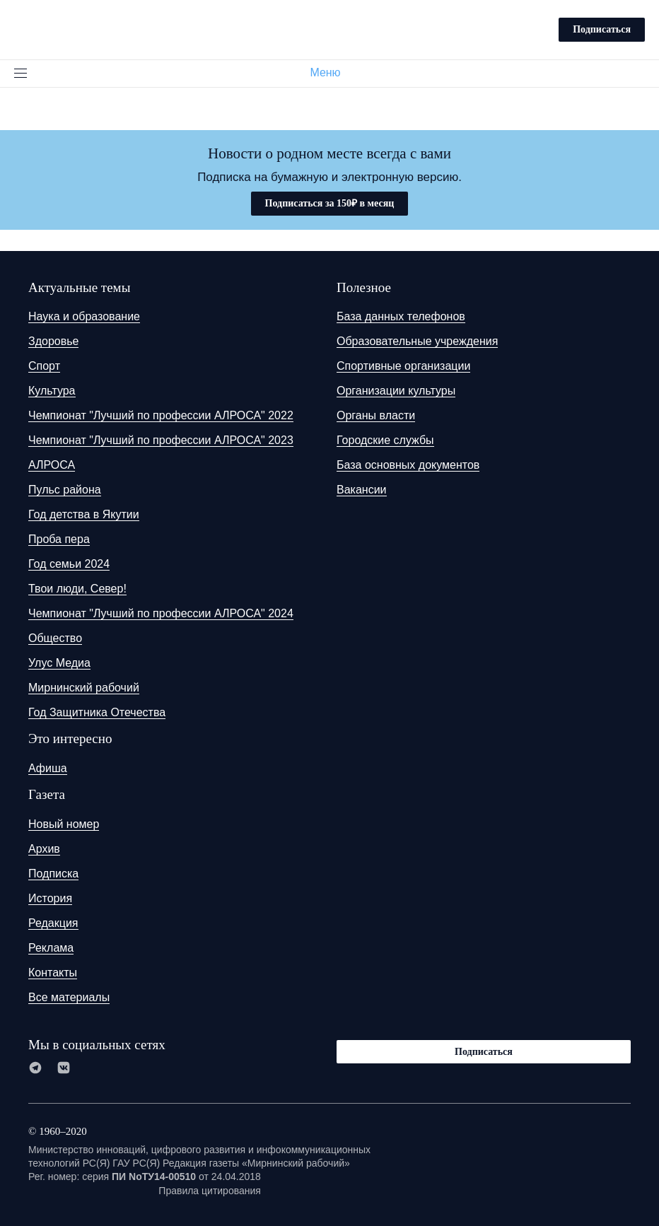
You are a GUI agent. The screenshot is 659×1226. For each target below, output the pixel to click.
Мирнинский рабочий (83, 688)
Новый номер (63, 824)
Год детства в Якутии (83, 514)
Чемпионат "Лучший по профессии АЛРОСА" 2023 (160, 440)
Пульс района (64, 490)
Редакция (53, 923)
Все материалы (69, 997)
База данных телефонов (401, 316)
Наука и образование (84, 316)
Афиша (47, 768)
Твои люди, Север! (77, 589)
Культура (52, 391)
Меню (330, 72)
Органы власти (376, 415)
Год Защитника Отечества (96, 712)
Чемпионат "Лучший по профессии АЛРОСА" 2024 (160, 613)
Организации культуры (396, 391)
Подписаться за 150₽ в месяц (330, 203)
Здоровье (53, 341)
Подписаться (602, 29)
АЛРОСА (51, 465)
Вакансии (362, 490)
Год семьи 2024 (69, 564)
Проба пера (59, 539)
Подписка (53, 874)
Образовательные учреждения (417, 341)
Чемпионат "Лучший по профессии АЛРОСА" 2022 (160, 415)
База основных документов (408, 465)
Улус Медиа (59, 663)
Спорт (44, 366)
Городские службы (385, 440)
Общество (55, 638)
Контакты (52, 973)
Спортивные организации (403, 366)
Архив (44, 849)
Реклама (51, 948)
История (50, 898)
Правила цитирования (209, 1190)
